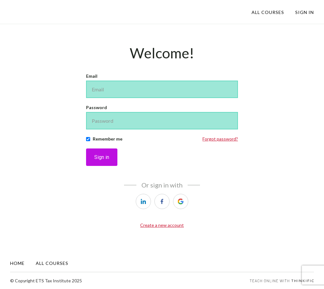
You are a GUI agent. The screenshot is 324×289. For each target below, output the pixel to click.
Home (17, 263)
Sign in (101, 157)
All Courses (268, 12)
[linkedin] (143, 201)
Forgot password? (220, 138)
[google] (180, 201)
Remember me (107, 138)
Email (91, 76)
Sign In (304, 12)
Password (96, 107)
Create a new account (162, 225)
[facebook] (162, 201)
